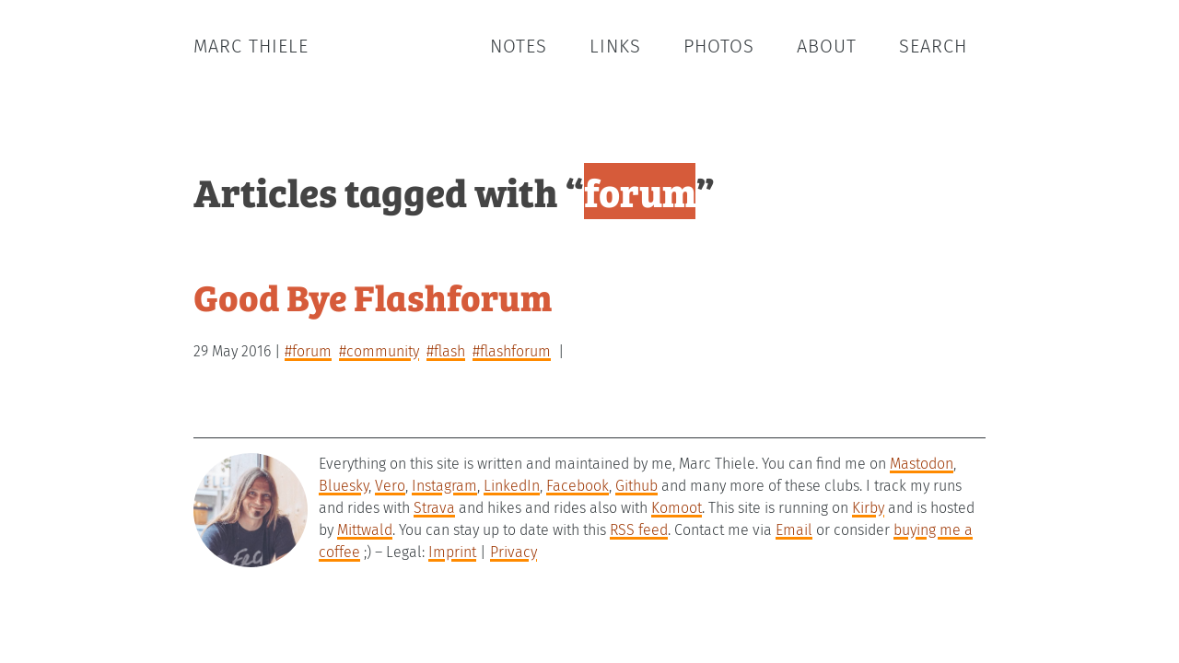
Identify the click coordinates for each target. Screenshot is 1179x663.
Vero (390, 485)
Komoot (676, 508)
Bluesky (343, 485)
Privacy (513, 552)
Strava (434, 508)
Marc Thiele (251, 46)
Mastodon (921, 463)
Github (636, 485)
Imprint (452, 552)
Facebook (577, 485)
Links (615, 46)
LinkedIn (512, 485)
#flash (445, 351)
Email (794, 530)
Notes (518, 46)
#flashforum (512, 351)
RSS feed (639, 530)
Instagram (444, 485)
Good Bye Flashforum (372, 296)
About (827, 46)
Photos (718, 46)
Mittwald (364, 530)
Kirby (868, 508)
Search (933, 46)
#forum (308, 351)
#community (379, 351)
